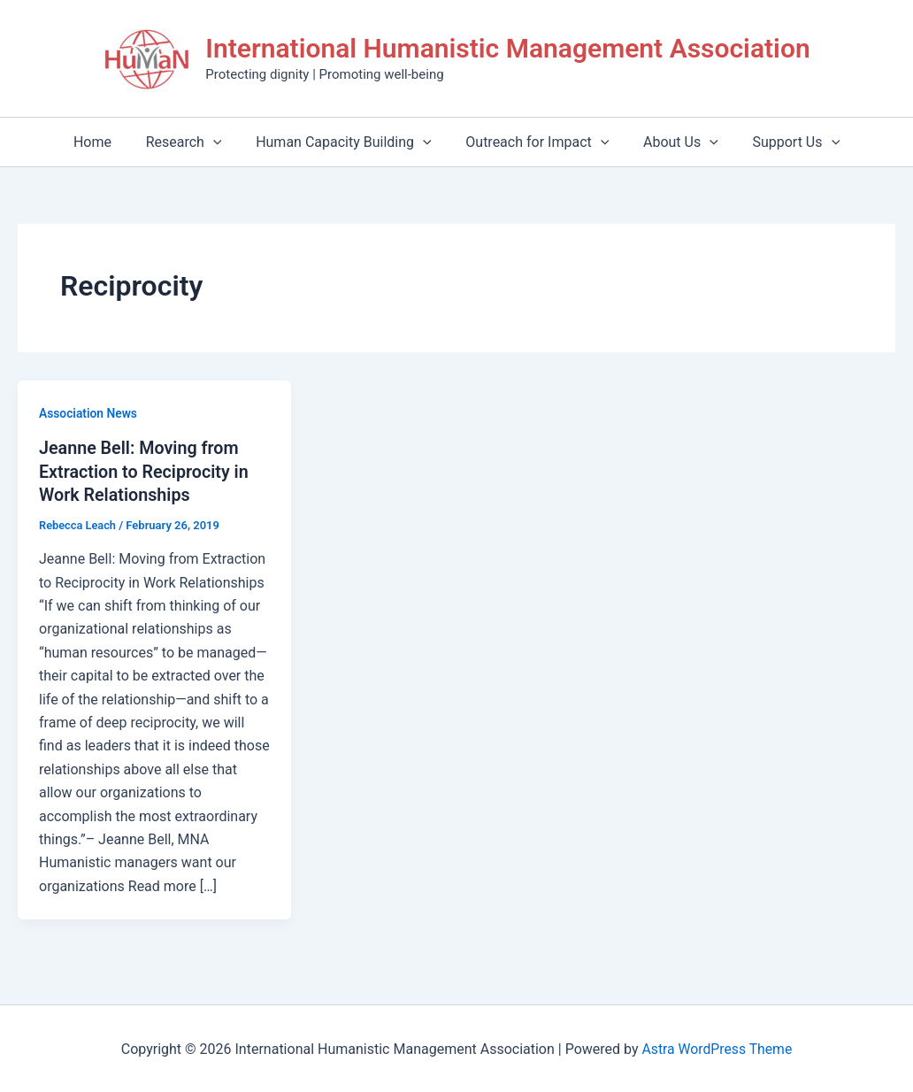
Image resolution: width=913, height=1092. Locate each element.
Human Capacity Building (346, 142)
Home (107, 142)
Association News (89, 413)
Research (193, 142)
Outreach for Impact (534, 142)
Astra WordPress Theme (717, 1047)
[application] (222, 142)
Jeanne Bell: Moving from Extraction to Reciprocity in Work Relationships (145, 470)
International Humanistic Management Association (507, 48)
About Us (672, 142)
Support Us (781, 142)
